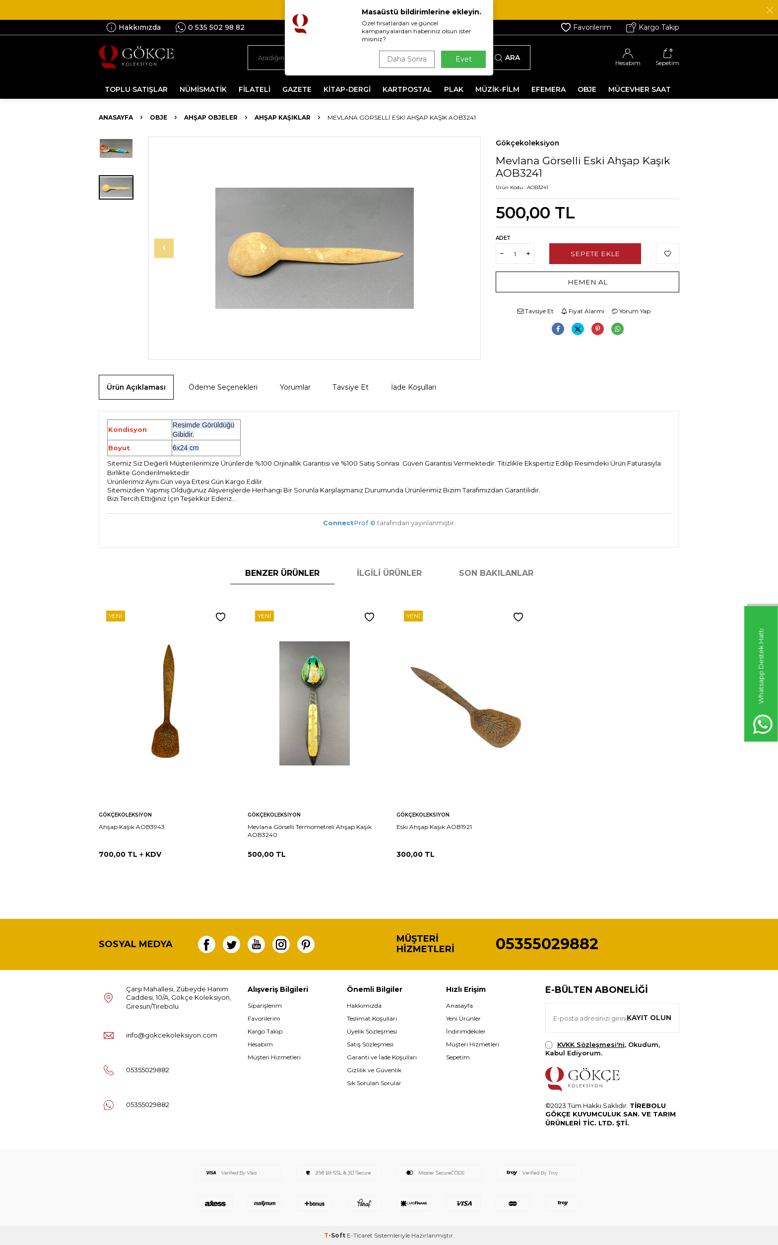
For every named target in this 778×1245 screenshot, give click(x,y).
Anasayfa (116, 117)
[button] (168, 248)
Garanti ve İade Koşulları (382, 1057)
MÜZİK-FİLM (497, 89)
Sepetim (458, 1057)
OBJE (587, 89)
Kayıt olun (648, 1017)
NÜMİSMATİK (203, 89)
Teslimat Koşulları (372, 1018)
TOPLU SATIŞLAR (136, 89)
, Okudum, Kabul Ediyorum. (602, 1048)
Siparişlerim (265, 1005)
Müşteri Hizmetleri (274, 1057)
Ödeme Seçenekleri (223, 387)
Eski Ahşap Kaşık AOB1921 (434, 826)
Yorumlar (295, 387)
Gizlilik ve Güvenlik (374, 1070)
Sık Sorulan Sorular (374, 1083)
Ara (507, 57)
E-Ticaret (360, 1235)
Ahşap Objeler (211, 117)
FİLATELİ (254, 89)
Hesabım (260, 1044)
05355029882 (547, 944)
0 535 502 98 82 (210, 27)
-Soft (335, 1235)
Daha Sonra (406, 59)
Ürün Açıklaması (136, 387)
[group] (314, 248)
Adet (503, 238)
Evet (463, 59)
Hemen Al (588, 281)
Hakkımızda (133, 27)
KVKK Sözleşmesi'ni (591, 1044)
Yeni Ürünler (463, 1018)
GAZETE (297, 89)
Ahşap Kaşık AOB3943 (132, 826)
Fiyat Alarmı (582, 311)
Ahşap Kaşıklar (283, 117)
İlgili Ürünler (389, 573)
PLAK (453, 89)
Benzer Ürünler (282, 573)
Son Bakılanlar (496, 573)
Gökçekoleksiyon (527, 142)
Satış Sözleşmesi (370, 1044)
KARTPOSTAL (407, 89)
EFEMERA (548, 89)
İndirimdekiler (466, 1031)
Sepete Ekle (595, 253)
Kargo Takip (652, 27)
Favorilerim (586, 27)
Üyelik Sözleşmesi (372, 1031)
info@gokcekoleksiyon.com (171, 1035)
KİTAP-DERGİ (347, 89)
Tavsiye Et (536, 311)
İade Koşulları (413, 387)
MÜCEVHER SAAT (639, 89)
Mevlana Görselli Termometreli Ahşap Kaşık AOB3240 (310, 830)
